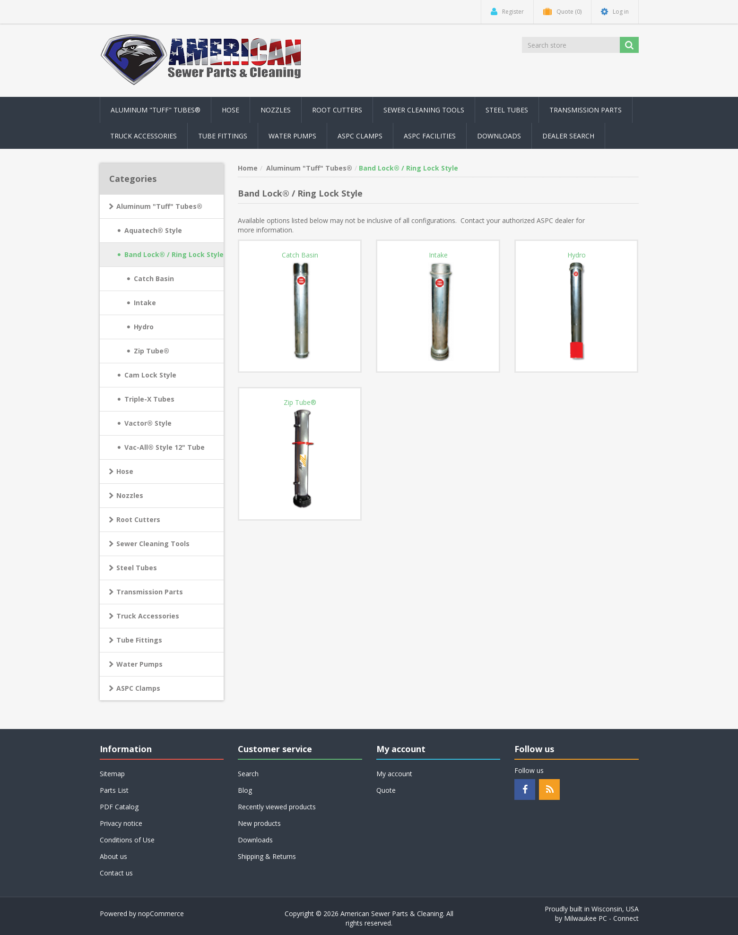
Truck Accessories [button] (143, 135)
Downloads (499, 135)
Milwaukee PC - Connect (601, 918)
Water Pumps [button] (292, 135)
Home (248, 167)
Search (248, 773)
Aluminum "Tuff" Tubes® (159, 206)
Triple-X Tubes (149, 399)
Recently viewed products (277, 806)
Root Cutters (138, 519)
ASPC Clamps (138, 688)
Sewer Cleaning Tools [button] (423, 109)
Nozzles (129, 495)
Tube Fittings (139, 639)
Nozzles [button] (275, 109)
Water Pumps (139, 664)
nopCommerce (161, 913)
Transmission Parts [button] (585, 109)
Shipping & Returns (267, 856)
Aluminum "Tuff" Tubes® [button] (155, 109)
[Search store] (571, 45)
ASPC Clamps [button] (360, 135)
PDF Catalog (119, 806)
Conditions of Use (127, 839)
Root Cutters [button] (337, 109)
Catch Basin (154, 278)
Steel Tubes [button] (507, 109)
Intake (145, 302)
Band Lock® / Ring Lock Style (174, 254)
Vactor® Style (148, 423)
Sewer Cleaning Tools (153, 543)
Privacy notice (121, 823)
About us (113, 856)
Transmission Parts (149, 591)
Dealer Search (568, 135)
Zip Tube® (151, 350)
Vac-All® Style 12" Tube (164, 447)
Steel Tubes (136, 567)
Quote (386, 790)
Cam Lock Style (150, 374)
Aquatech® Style (153, 230)
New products (259, 823)
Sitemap (112, 773)
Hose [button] (230, 109)
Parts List (114, 790)
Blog (245, 790)
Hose (124, 471)
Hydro (144, 326)
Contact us (116, 872)
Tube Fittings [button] (222, 135)
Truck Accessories (147, 615)
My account (394, 773)
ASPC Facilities (430, 135)
